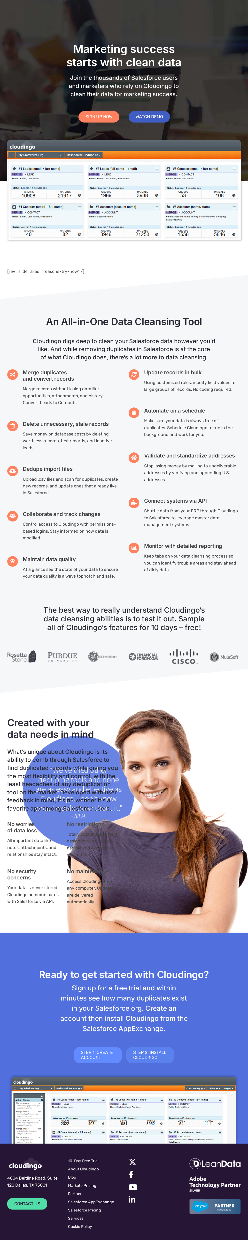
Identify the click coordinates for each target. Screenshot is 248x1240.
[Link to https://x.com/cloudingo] (153, 1162)
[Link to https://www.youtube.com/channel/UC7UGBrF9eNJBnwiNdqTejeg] (153, 1187)
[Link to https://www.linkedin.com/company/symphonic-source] (152, 1200)
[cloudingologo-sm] (25, 1164)
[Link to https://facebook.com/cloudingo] (153, 1174)
